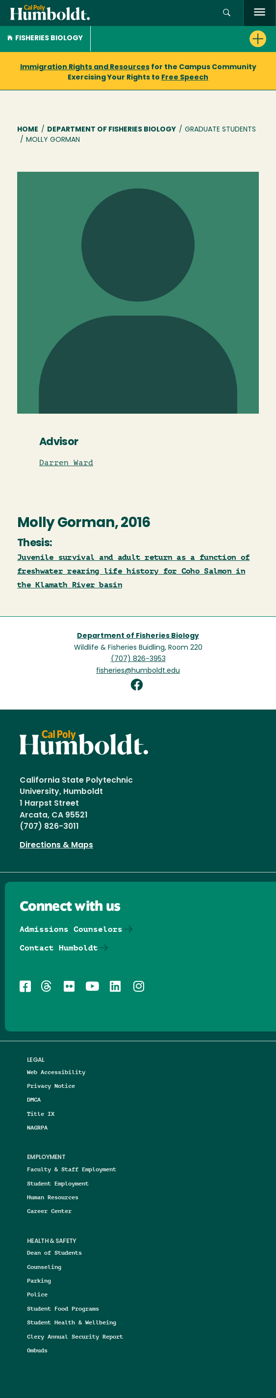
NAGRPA (37, 1127)
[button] (226, 13)
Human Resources (52, 1197)
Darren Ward (66, 462)
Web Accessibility (56, 1072)
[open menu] (259, 13)
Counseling (44, 1266)
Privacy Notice (51, 1085)
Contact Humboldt (59, 947)
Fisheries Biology (45, 38)
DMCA (34, 1099)
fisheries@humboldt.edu (138, 671)
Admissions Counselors (71, 929)
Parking (39, 1280)
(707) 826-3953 (138, 659)
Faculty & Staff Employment (71, 1169)
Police (37, 1294)
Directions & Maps (56, 845)
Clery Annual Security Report (75, 1336)
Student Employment (58, 1183)
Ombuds (37, 1350)
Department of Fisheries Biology (111, 129)
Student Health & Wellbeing (71, 1322)
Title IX (40, 1113)
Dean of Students (54, 1252)
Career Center (49, 1210)
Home (27, 129)
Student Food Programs (63, 1308)
